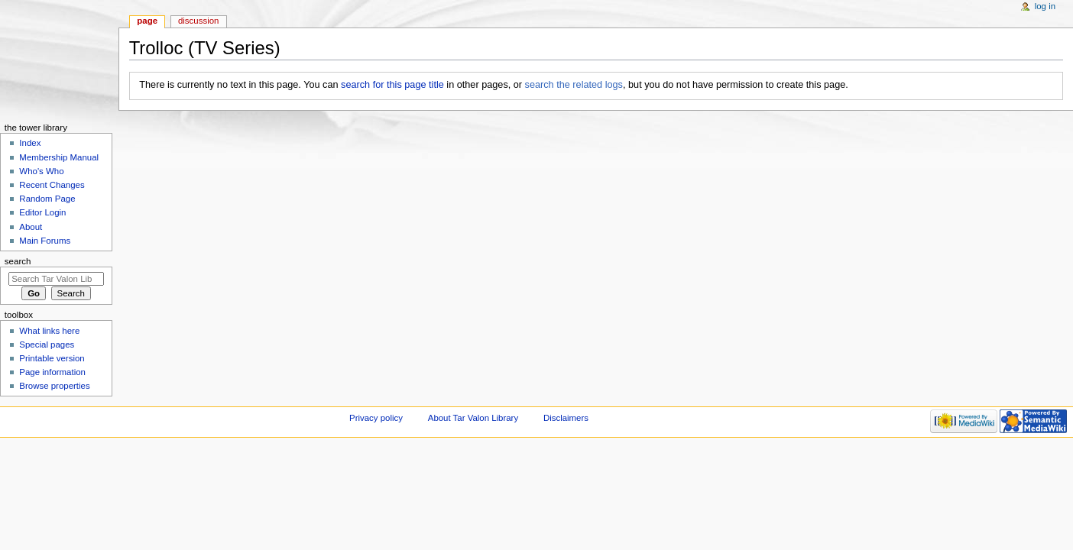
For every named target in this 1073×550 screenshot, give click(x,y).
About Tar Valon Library (473, 417)
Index (30, 142)
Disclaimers (565, 417)
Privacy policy (376, 417)
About (30, 226)
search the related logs (574, 84)
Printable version (51, 358)
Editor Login (42, 212)
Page (147, 20)
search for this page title (392, 84)
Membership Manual (59, 157)
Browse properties (54, 385)
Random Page (47, 198)
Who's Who (41, 171)
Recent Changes (51, 184)
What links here (49, 330)
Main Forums (44, 240)
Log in (1045, 6)
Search (18, 261)
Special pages (46, 344)
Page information (52, 372)
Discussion (198, 20)
